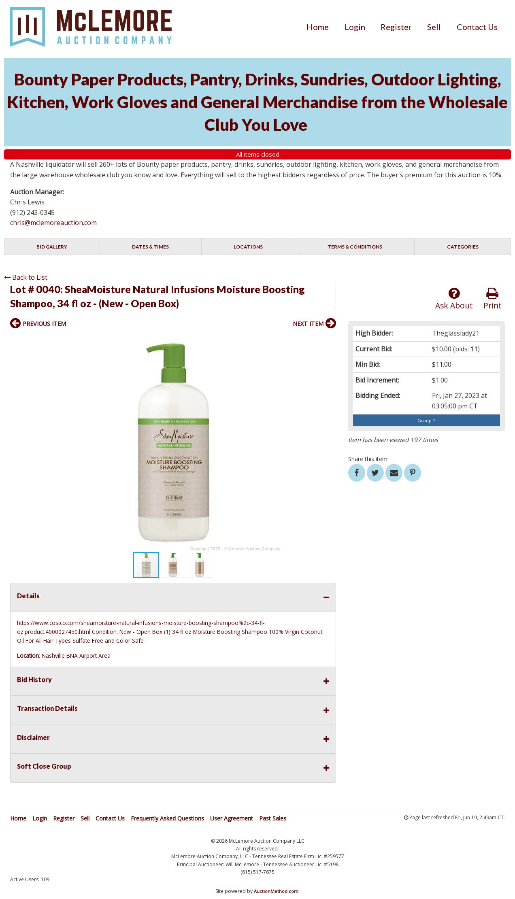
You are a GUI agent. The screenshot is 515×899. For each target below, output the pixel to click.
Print (492, 299)
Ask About (454, 299)
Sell (434, 27)
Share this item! (368, 459)
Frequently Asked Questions (167, 818)
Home (317, 27)
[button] (328, 341)
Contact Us (477, 27)
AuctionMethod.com (276, 891)
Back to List (25, 277)
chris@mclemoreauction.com (53, 222)
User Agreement (231, 818)
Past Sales (272, 818)
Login (355, 27)
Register (396, 27)
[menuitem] (317, 26)
